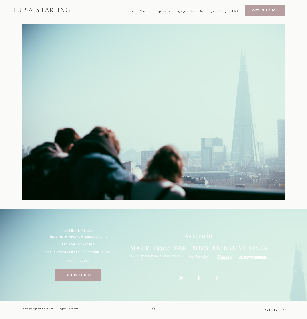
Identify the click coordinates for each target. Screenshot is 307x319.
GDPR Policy (78, 260)
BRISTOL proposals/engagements (78, 236)
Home (130, 10)
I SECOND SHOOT (97, 252)
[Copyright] (153, 310)
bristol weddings (78, 244)
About (144, 10)
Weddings (207, 10)
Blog (223, 10)
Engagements (185, 10)
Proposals (162, 10)
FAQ (235, 10)
